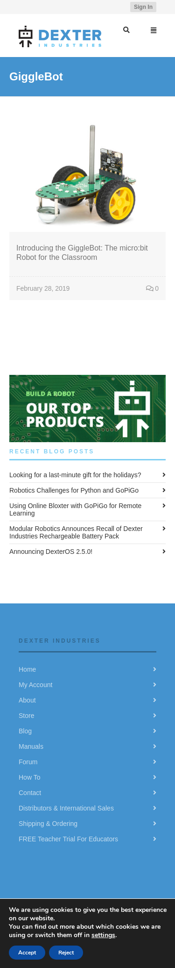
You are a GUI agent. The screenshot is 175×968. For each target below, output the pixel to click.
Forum (28, 762)
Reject (66, 952)
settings (103, 935)
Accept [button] (27, 952)
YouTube (115, 7)
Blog (25, 731)
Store (26, 715)
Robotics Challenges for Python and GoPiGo (74, 490)
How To (29, 777)
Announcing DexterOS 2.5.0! (50, 551)
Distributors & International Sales (66, 808)
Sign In (143, 7)
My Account (35, 684)
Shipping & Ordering (48, 823)
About (27, 700)
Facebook (101, 7)
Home (27, 669)
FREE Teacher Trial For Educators (68, 839)
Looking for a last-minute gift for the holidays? (75, 475)
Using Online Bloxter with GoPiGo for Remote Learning (75, 509)
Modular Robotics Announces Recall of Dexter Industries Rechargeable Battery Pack (76, 532)
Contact (30, 792)
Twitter (88, 7)
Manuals (31, 746)
